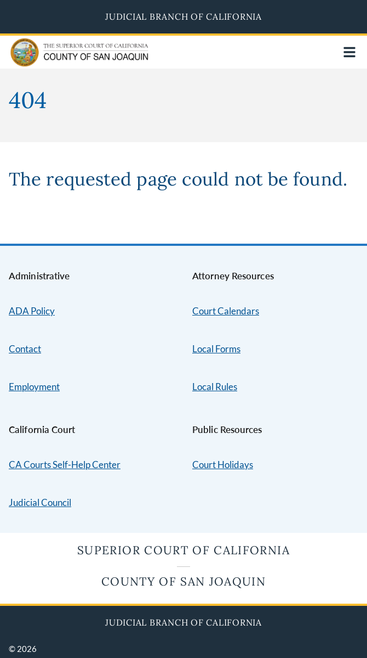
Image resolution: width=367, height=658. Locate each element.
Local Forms (216, 349)
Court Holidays (222, 464)
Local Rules (214, 386)
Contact (25, 349)
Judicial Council (40, 502)
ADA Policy (32, 311)
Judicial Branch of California (183, 16)
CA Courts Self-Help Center (65, 464)
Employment (34, 386)
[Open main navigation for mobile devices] (349, 52)
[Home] (56, 59)
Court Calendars (225, 311)
